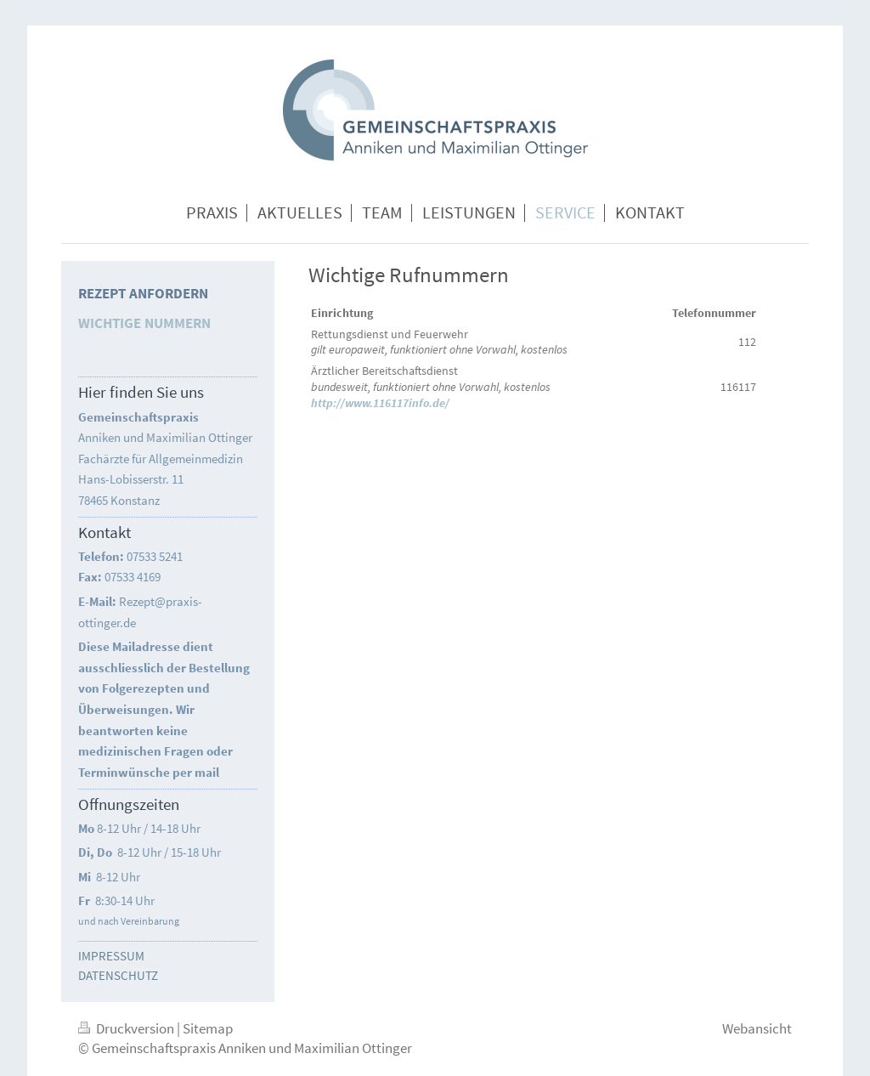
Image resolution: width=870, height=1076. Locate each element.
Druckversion (127, 1028)
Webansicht (757, 1028)
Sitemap (208, 1028)
